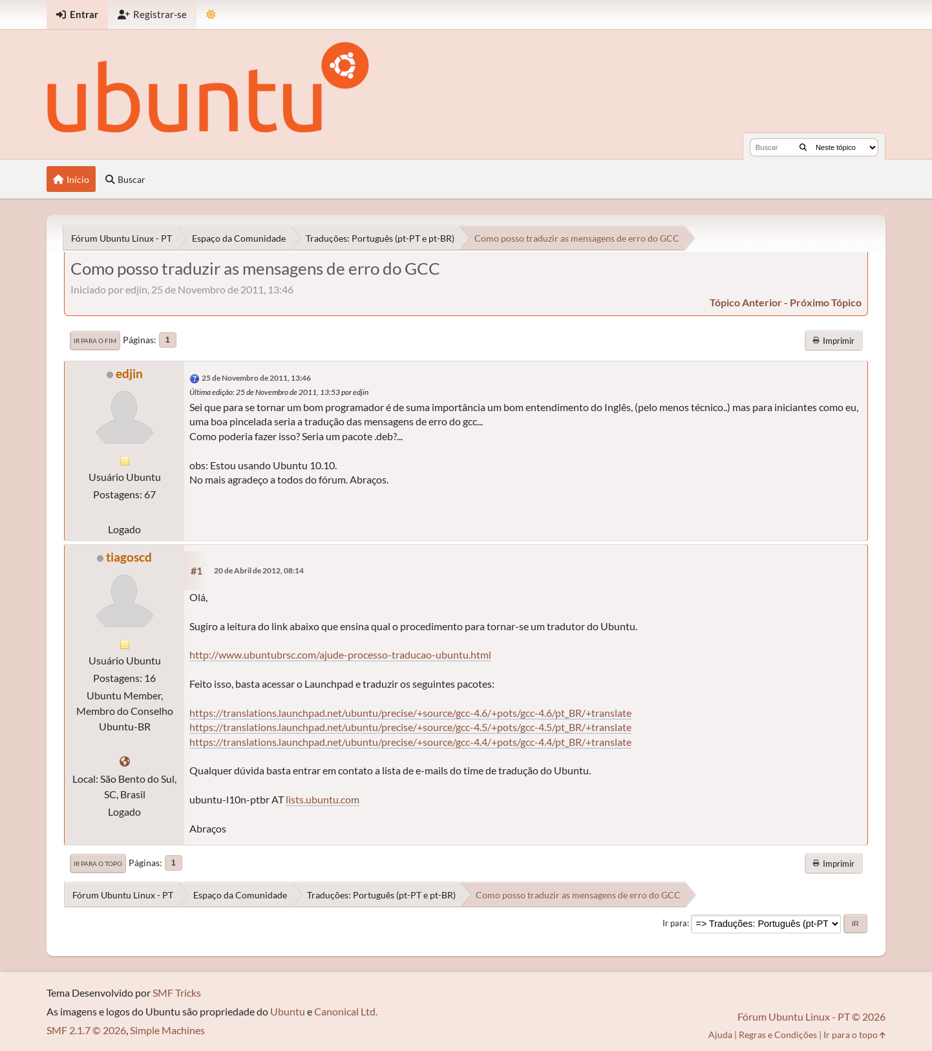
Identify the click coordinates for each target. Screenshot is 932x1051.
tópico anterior (746, 302)
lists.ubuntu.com (322, 799)
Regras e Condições (778, 1034)
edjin (129, 373)
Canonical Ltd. (345, 1011)
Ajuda (720, 1034)
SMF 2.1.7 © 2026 (86, 1030)
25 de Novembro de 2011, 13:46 (256, 378)
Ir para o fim (95, 341)
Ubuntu (287, 1011)
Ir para (674, 923)
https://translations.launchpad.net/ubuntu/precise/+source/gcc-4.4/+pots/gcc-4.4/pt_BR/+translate (410, 742)
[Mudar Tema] (211, 14)
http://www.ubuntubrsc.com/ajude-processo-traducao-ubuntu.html (340, 654)
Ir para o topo (98, 863)
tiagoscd (129, 556)
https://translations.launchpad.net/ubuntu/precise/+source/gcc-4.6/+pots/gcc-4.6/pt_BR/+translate (410, 712)
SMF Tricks (177, 992)
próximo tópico (826, 302)
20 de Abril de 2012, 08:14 (259, 570)
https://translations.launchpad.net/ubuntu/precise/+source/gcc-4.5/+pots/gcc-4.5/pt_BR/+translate (410, 727)
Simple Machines (167, 1030)
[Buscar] (803, 147)
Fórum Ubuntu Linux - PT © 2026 (811, 1016)
